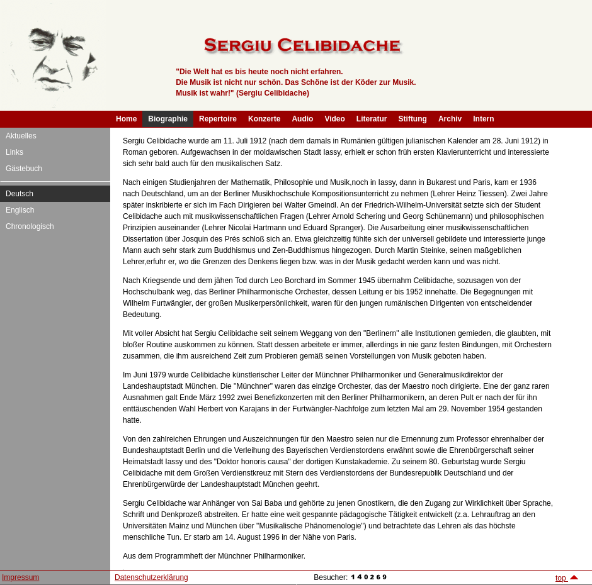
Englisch (20, 210)
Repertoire (218, 118)
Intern (483, 118)
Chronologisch (30, 226)
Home (126, 118)
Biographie (168, 118)
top (567, 578)
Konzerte (264, 118)
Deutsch (19, 193)
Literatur (371, 118)
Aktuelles (21, 135)
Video (334, 118)
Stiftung (413, 118)
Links (14, 152)
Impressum (20, 577)
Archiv (450, 118)
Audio (302, 118)
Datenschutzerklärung (151, 577)
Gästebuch (24, 168)
